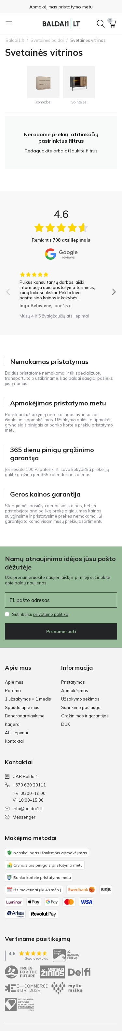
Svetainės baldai (47, 40)
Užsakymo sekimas (80, 698)
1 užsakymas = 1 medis (28, 698)
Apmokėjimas (74, 690)
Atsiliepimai (16, 732)
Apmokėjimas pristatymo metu (61, 7)
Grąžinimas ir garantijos (85, 715)
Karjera (12, 724)
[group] (61, 287)
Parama (13, 690)
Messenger (20, 817)
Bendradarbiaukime (25, 715)
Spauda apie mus (22, 707)
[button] (113, 24)
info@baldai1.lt (24, 808)
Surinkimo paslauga (81, 707)
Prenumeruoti (61, 631)
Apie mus (14, 682)
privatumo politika (50, 614)
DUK (65, 724)
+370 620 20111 (25, 784)
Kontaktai (14, 741)
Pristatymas (73, 682)
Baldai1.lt (15, 40)
